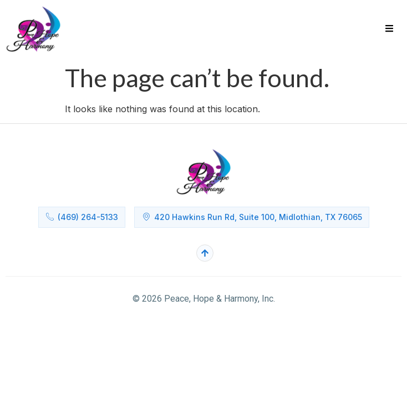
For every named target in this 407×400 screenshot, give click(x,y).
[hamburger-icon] (389, 29)
